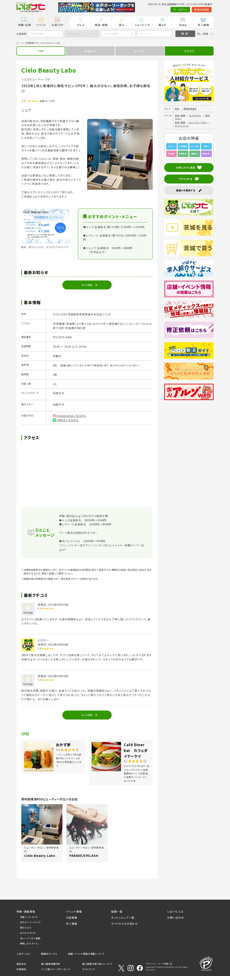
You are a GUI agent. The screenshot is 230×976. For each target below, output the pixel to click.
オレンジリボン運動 (30, 938)
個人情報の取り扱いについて (97, 963)
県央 (177, 108)
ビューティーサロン (198, 122)
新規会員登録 (185, 9)
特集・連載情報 (25, 911)
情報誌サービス (49, 953)
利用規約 (21, 969)
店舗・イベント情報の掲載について (86, 953)
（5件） (52, 101)
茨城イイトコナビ (29, 917)
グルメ (81, 25)
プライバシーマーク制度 (157, 963)
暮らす (162, 25)
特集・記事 (24, 25)
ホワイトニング (182, 125)
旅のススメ (25, 927)
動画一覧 (117, 911)
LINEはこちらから (67, 420)
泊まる (183, 25)
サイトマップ (88, 969)
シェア (26, 110)
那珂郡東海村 (190, 108)
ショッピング (142, 25)
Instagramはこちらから (71, 416)
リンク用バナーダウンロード (55, 969)
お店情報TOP (31, 42)
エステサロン (195, 115)
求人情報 (203, 25)
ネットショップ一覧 (122, 917)
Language (205, 9)
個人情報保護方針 (50, 963)
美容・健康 (101, 25)
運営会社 (21, 963)
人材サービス (23, 953)
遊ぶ (121, 25)
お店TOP (57, 25)
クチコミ (189, 51)
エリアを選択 (37, 33)
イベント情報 (74, 911)
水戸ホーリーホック (30, 922)
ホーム (19, 42)
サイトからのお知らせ (124, 923)
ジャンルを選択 (111, 33)
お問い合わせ (175, 917)
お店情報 (71, 917)
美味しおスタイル (29, 943)
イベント (41, 25)
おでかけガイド (28, 933)
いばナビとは (175, 911)
